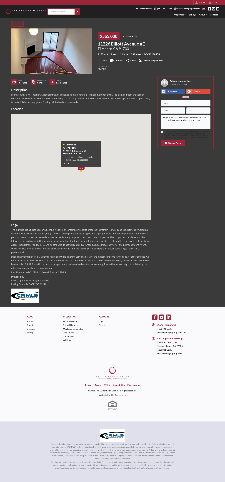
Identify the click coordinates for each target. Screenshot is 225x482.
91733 (124, 49)
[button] (77, 12)
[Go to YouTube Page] (213, 8)
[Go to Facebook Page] (209, 8)
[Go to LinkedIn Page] (217, 8)
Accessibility (118, 385)
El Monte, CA (108, 49)
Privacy (205, 137)
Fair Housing (133, 385)
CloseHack (120, 394)
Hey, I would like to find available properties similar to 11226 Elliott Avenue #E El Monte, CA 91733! (185, 122)
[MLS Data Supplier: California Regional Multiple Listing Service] (112, 435)
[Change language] (203, 8)
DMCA (106, 385)
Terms (200, 137)
